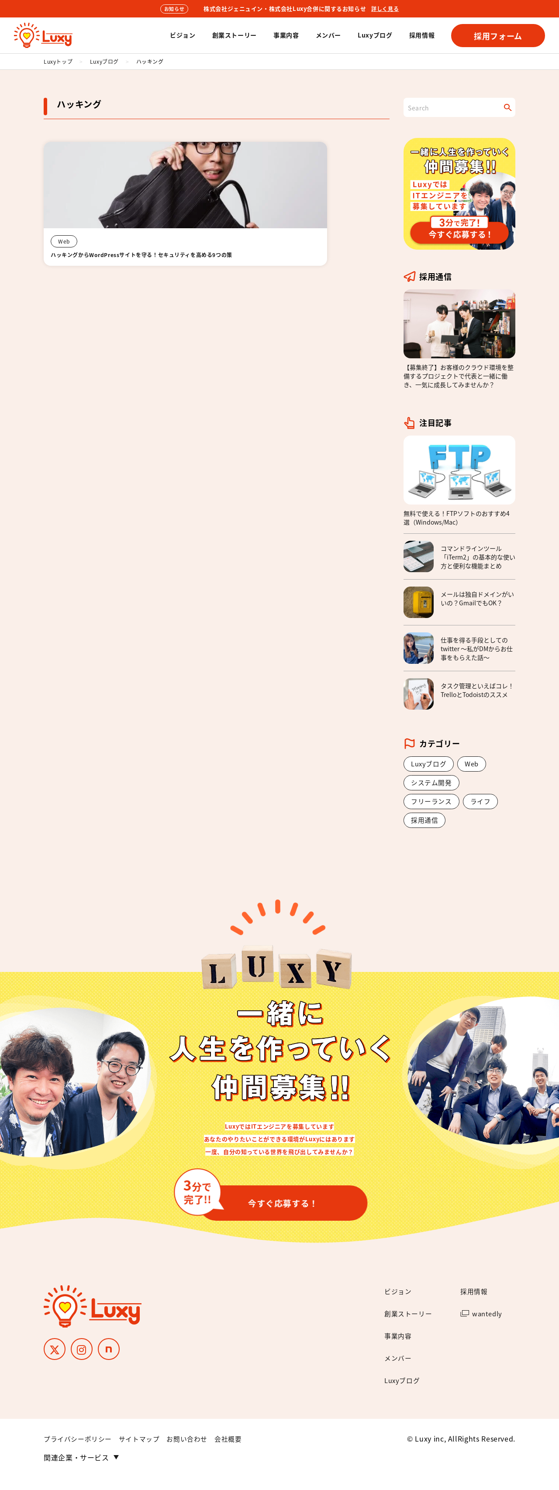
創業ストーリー (234, 35)
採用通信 (425, 823)
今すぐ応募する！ (259, 1204)
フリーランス (433, 804)
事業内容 (286, 35)
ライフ (484, 804)
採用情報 (422, 35)
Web (475, 764)
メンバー (329, 35)
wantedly (488, 1326)
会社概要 (239, 1451)
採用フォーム (498, 35)
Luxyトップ (58, 61)
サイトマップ (145, 1451)
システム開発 (433, 784)
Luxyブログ (375, 35)
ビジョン (183, 35)
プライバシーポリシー (80, 1451)
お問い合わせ (195, 1451)
